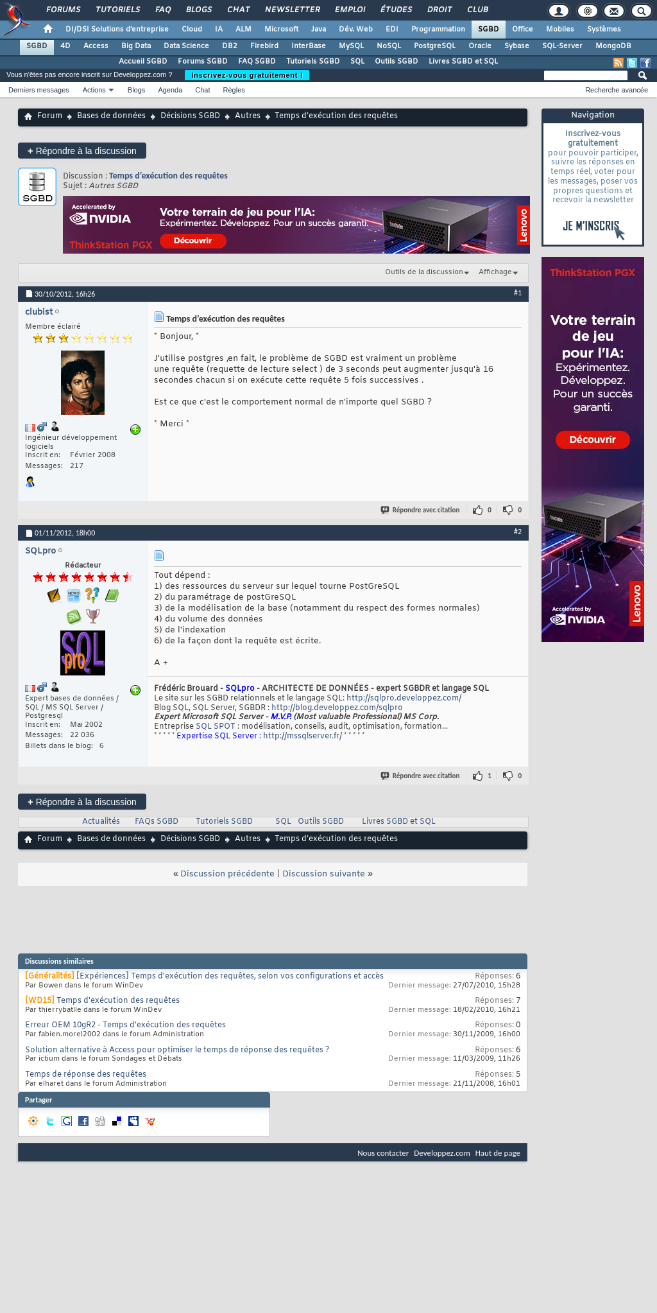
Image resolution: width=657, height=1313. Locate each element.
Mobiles (560, 29)
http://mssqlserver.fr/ (302, 736)
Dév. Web (356, 29)
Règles (234, 90)
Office (522, 29)
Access (95, 46)
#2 (518, 531)
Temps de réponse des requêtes (85, 1075)
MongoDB (613, 46)
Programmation (438, 29)
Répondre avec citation (421, 510)
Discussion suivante (323, 874)
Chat (237, 10)
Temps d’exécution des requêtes (168, 175)
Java (318, 29)
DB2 (229, 46)
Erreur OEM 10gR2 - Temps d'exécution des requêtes (125, 1025)
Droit (438, 10)
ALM (243, 29)
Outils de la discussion (424, 272)
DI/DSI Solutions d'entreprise (117, 29)
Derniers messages (38, 90)
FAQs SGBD (156, 822)
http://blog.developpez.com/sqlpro (337, 708)
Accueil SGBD (143, 61)
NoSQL (389, 46)
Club (476, 10)
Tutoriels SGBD (313, 61)
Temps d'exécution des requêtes (118, 1001)
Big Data (136, 46)
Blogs (198, 10)
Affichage (495, 272)
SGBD (488, 29)
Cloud (192, 29)
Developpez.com (442, 1153)
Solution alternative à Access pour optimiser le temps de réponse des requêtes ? (177, 1050)
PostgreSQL (435, 46)
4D (65, 46)
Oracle (479, 46)
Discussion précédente (227, 874)
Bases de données (111, 116)
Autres (247, 116)
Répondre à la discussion (82, 150)
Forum (49, 116)
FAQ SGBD (257, 61)
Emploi (349, 10)
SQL (357, 61)
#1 (518, 292)
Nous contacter (383, 1153)
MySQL (351, 46)
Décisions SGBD (190, 116)
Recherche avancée (616, 90)
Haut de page (497, 1153)
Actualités (101, 822)
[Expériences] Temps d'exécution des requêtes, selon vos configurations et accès (230, 976)
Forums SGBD (203, 61)
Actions (94, 90)
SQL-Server (562, 46)
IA (219, 29)
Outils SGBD (396, 61)
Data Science (186, 46)
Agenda (170, 90)
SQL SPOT (215, 727)
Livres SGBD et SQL (463, 61)
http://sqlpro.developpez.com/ (403, 698)
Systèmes (604, 29)
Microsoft (281, 29)
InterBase (308, 46)
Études (396, 10)
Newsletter (291, 10)
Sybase (516, 46)
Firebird (264, 46)
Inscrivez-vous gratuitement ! (247, 75)
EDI (392, 29)
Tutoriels (117, 10)
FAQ (162, 10)
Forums (62, 10)
